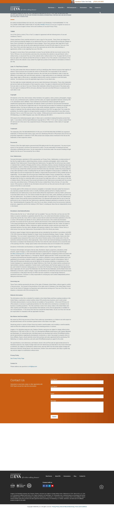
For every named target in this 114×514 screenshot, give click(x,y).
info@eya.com (33, 373)
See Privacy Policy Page (17, 365)
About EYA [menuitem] (57, 483)
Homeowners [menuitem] (67, 483)
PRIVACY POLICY (45, 31)
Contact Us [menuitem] (82, 483)
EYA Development (71, 7)
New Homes (51, 7)
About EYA (60, 7)
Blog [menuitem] (75, 483)
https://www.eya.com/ (19, 260)
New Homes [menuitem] (49, 483)
